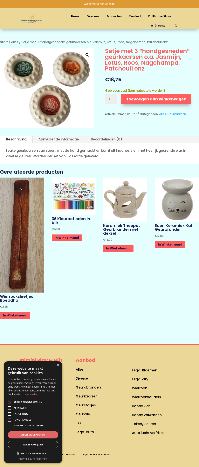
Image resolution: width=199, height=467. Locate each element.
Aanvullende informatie (58, 139)
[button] (87, 54)
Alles (80, 369)
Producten (114, 16)
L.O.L (79, 423)
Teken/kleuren (144, 424)
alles (14, 42)
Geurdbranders (89, 387)
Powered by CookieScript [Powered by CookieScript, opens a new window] (33, 458)
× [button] (57, 365)
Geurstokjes (86, 405)
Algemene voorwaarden (96, 454)
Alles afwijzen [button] (33, 444)
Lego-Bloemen (144, 370)
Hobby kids (141, 406)
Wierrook (139, 388)
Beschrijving (16, 139)
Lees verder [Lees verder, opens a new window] (30, 394)
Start (4, 42)
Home (75, 16)
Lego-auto (85, 432)
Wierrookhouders (146, 397)
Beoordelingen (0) (106, 139)
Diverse (82, 378)
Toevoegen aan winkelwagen (156, 99)
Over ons (93, 16)
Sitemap (71, 454)
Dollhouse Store (159, 16)
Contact (135, 16)
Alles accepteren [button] (33, 434)
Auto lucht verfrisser (149, 432)
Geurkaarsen (176, 114)
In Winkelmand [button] (15, 315)
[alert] (33, 412)
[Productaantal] (111, 99)
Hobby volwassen (147, 415)
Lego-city (140, 379)
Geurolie (83, 414)
